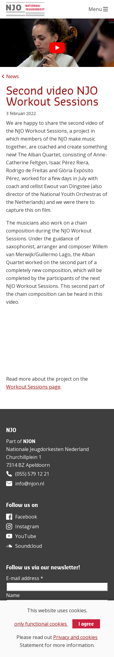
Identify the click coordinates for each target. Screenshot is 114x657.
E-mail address (24, 578)
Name (13, 595)
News (12, 76)
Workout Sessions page (33, 386)
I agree (86, 623)
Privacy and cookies (75, 637)
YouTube (25, 536)
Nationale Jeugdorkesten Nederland (47, 449)
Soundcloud (28, 546)
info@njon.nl (29, 483)
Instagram (27, 526)
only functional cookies (41, 623)
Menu (95, 9)
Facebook (26, 516)
